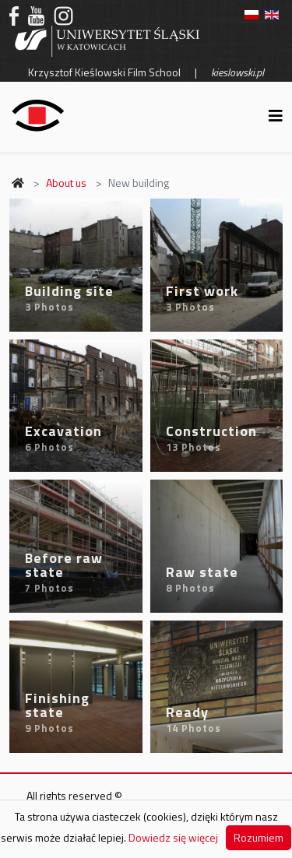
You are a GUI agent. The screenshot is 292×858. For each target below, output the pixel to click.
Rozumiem (258, 837)
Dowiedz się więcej (173, 837)
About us (66, 182)
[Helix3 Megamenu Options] (276, 115)
